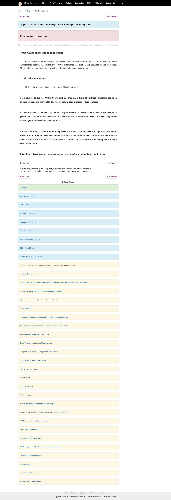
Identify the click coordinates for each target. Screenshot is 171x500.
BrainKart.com (31, 3)
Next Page (112, 16)
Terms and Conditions (81, 493)
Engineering (79, 3)
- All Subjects (28, 196)
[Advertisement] (137, 45)
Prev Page (24, 16)
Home (20, 11)
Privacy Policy (69, 493)
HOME (43, 3)
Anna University (56, 3)
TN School (98, 3)
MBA (89, 3)
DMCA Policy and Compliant (97, 493)
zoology (28, 11)
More (122, 3)
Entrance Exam (111, 3)
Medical (68, 3)
